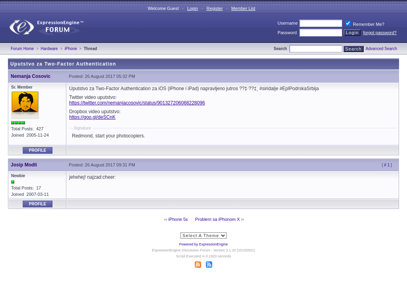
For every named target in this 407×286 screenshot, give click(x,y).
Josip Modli (24, 165)
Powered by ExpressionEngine (203, 244)
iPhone (71, 48)
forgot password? (380, 32)
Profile (37, 150)
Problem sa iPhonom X (217, 219)
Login (192, 8)
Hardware (49, 48)
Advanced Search (381, 48)
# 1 (387, 165)
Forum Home (22, 48)
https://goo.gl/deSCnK (92, 117)
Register (214, 8)
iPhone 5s (178, 219)
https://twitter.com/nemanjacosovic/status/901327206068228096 (137, 103)
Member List (243, 8)
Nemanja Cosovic (30, 76)
